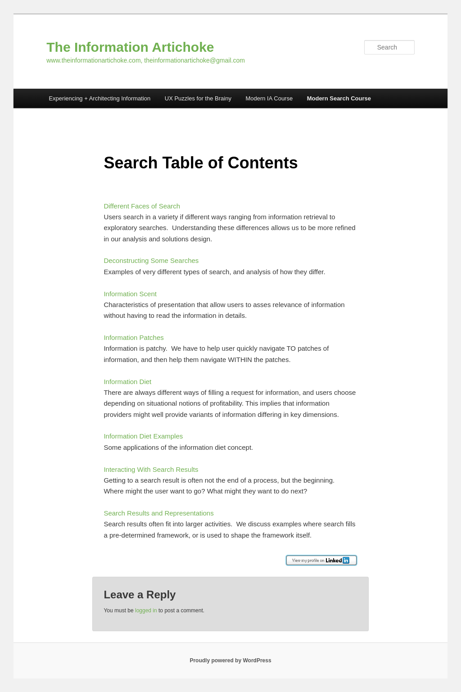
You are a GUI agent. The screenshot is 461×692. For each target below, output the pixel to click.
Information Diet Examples (143, 436)
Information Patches (133, 337)
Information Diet (127, 381)
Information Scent (130, 294)
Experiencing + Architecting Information (99, 98)
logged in (146, 610)
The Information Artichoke (130, 47)
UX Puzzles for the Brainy (198, 98)
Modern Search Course (339, 98)
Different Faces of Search (142, 206)
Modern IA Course (269, 98)
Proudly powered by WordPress (230, 660)
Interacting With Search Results (151, 469)
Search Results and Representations (158, 513)
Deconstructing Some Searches (151, 260)
